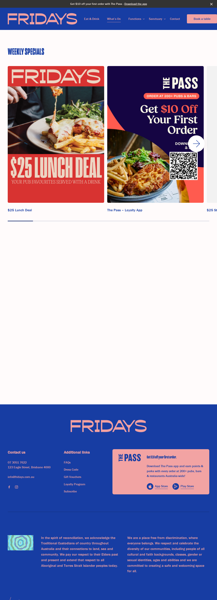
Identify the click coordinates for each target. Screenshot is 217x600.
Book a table (202, 19)
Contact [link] (175, 19)
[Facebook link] (9, 487)
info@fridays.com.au (21, 477)
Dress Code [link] (71, 469)
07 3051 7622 (17, 462)
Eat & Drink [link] (91, 19)
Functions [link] (134, 19)
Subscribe (70, 491)
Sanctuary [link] (155, 19)
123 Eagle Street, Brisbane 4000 (29, 467)
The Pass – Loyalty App (124, 210)
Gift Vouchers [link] (72, 477)
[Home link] (42, 19)
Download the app (135, 4)
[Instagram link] (16, 487)
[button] (196, 143)
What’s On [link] (114, 19)
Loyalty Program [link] (74, 484)
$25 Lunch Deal (20, 210)
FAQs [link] (67, 462)
